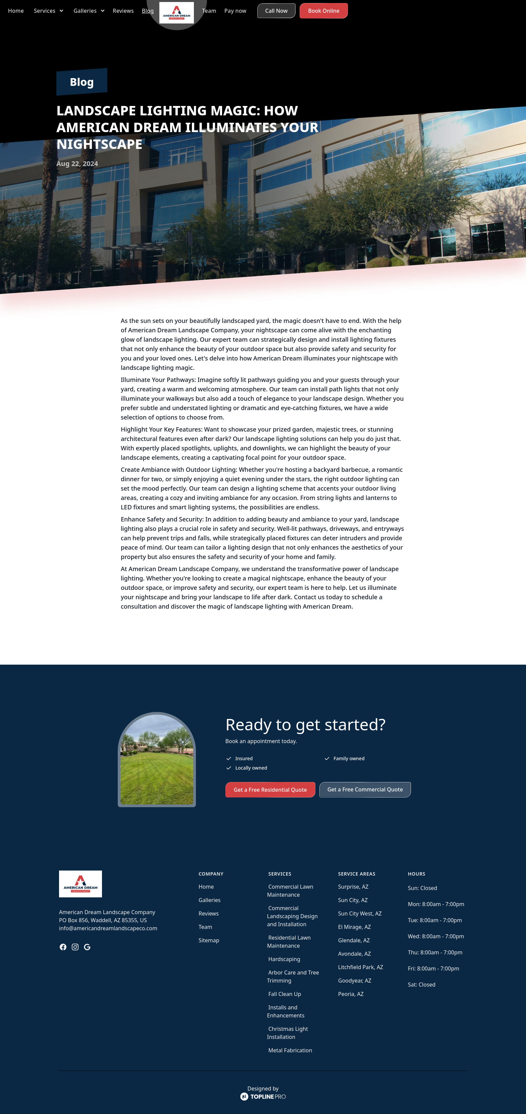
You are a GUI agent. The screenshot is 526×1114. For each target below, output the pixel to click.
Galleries (209, 900)
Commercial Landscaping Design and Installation (292, 916)
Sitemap (209, 940)
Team (205, 927)
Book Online (496, 10)
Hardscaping (284, 959)
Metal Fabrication (290, 1050)
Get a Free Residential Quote (270, 789)
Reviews (209, 913)
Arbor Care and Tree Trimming (293, 976)
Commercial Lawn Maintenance (290, 890)
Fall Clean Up (284, 994)
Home (206, 886)
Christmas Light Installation (287, 1033)
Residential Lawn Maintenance (289, 941)
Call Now (449, 10)
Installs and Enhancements (286, 1011)
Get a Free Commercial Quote (365, 789)
